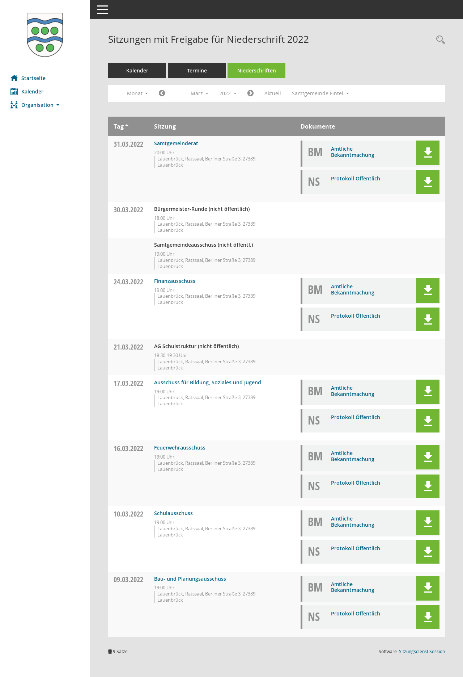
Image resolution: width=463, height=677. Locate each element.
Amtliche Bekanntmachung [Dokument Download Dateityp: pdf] (352, 151)
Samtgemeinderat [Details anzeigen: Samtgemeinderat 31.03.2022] (176, 143)
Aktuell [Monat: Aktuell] (273, 93)
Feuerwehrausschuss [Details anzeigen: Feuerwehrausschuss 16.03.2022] (180, 447)
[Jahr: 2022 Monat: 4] (250, 93)
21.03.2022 (129, 347)
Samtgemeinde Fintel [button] (320, 93)
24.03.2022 (129, 282)
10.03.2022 (129, 514)
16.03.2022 (129, 448)
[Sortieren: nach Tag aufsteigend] (127, 126)
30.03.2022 (129, 209)
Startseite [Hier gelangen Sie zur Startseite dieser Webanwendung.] (28, 78)
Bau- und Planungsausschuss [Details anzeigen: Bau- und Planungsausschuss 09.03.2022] (190, 578)
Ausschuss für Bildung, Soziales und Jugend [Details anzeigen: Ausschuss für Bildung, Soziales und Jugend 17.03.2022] (208, 382)
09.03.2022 (129, 579)
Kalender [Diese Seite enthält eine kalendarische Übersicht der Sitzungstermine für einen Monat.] (27, 91)
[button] (45, 105)
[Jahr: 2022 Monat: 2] (162, 93)
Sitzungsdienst (422, 651)
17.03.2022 (129, 383)
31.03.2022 (129, 144)
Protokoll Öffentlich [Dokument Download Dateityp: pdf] (355, 178)
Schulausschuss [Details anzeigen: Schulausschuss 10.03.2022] (173, 513)
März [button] (200, 93)
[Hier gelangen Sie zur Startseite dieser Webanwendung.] (45, 35)
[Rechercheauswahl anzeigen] (439, 40)
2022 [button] (228, 93)
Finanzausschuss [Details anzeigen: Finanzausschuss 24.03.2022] (175, 280)
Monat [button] (137, 93)
